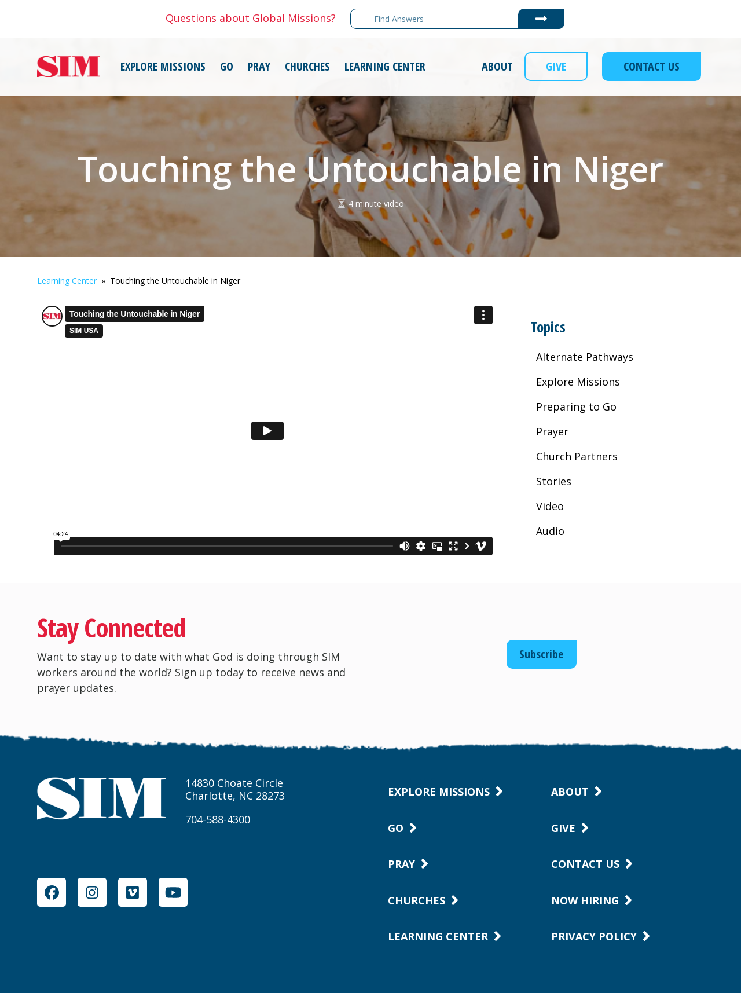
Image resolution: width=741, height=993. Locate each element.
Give (563, 828)
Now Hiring (585, 900)
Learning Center (67, 280)
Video (550, 506)
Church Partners (577, 456)
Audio (550, 531)
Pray (401, 864)
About (570, 791)
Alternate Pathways (584, 357)
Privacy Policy (594, 936)
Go (395, 828)
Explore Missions (578, 382)
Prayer (552, 431)
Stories (553, 481)
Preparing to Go (576, 406)
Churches (416, 900)
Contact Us (585, 864)
